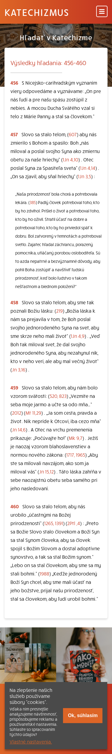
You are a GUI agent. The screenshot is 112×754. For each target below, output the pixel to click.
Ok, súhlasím (83, 715)
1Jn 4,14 (87, 168)
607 (73, 134)
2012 (16, 413)
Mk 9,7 (75, 438)
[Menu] (102, 12)
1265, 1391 (53, 523)
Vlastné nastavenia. (31, 741)
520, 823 (58, 396)
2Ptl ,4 (73, 523)
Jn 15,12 (46, 471)
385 (33, 202)
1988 (44, 573)
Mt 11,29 (33, 413)
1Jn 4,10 (70, 159)
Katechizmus (36, 12)
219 (59, 311)
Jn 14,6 (19, 429)
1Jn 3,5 (84, 176)
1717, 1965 (75, 455)
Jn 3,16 (18, 369)
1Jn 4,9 (78, 336)
